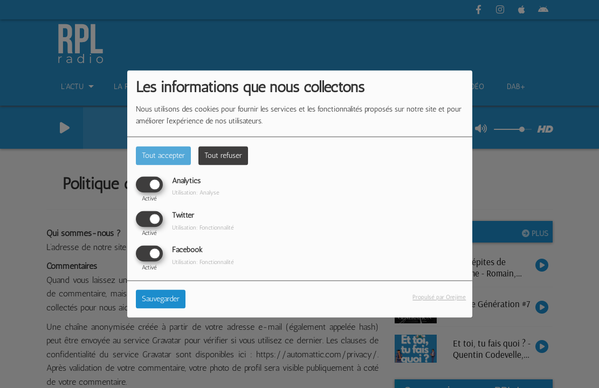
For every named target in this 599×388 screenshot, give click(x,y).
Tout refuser (223, 155)
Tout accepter (163, 155)
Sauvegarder (161, 299)
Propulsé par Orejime (439, 297)
